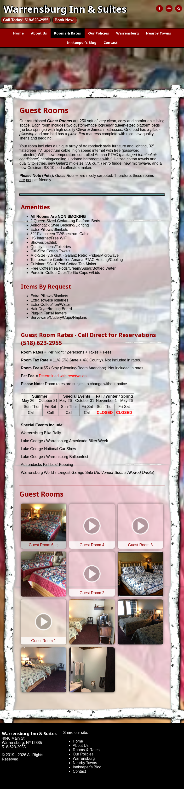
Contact (111, 42)
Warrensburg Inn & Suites (29, 733)
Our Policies (98, 33)
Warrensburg (127, 33)
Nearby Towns (158, 33)
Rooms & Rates (67, 33)
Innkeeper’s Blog (81, 42)
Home (18, 33)
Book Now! (65, 20)
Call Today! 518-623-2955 (25, 20)
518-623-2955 (14, 747)
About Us (39, 33)
